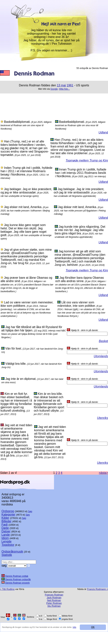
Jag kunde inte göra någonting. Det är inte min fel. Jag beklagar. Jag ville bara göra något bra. (80, 230)
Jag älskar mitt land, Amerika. (77, 207)
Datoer (5, 531)
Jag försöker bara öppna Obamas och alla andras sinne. (79, 279)
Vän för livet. (13, 348)
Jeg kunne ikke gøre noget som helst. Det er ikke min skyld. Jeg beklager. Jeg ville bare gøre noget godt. (23, 230)
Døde (5, 528)
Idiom (5, 538)
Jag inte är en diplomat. (20, 378)
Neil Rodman (54, 600)
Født (4, 524)
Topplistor (7, 544)
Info (74, 627)
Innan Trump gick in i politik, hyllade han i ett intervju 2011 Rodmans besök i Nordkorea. (80, 173)
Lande (5, 534)
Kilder (5, 517)
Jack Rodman (54, 597)
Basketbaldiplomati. (72, 121)
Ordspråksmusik (12, 551)
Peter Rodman (54, 603)
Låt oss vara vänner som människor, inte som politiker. (76, 304)
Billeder (6, 521)
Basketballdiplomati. (17, 121)
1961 (70, 85)
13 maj (61, 85)
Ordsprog (7, 511)
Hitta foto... (64, 89)
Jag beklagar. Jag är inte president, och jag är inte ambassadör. (79, 190)
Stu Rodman (54, 606)
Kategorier (8, 514)
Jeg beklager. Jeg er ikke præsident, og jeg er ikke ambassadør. (26, 190)
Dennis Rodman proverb (17, 583)
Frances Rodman (54, 594)
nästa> (103, 472)
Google (54, 89)
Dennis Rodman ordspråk (18, 579)
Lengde (6, 541)
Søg (30, 511)
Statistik (6, 554)
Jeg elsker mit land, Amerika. (23, 207)
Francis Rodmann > (97, 589)
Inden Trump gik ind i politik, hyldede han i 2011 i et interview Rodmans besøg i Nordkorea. (26, 171)
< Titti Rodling (7, 589)
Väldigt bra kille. (15, 363)
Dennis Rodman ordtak (16, 576)
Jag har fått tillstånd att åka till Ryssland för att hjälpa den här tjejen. (31, 328)
